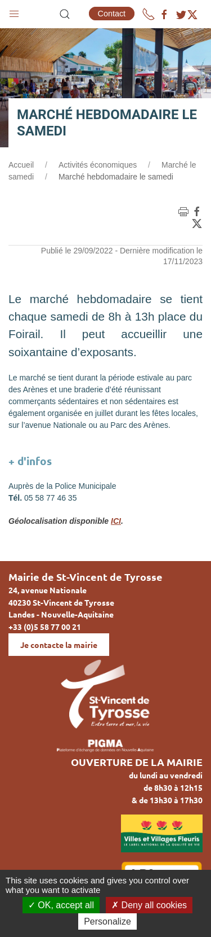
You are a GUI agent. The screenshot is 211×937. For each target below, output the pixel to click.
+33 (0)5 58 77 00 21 (44, 626)
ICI (116, 521)
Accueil (21, 164)
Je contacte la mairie (58, 645)
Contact (112, 13)
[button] (14, 11)
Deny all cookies (149, 905)
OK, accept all (61, 905)
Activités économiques (98, 164)
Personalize (107, 921)
